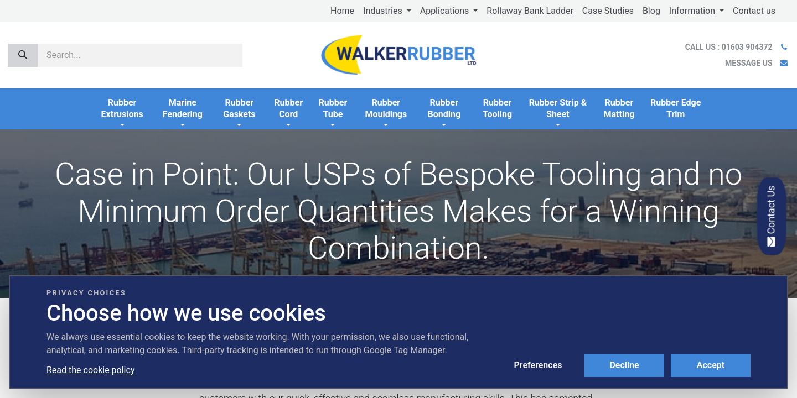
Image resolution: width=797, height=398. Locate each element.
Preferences (538, 365)
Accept (710, 365)
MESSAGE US (748, 63)
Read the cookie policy (90, 370)
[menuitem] (342, 11)
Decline (624, 365)
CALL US (729, 47)
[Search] (23, 55)
